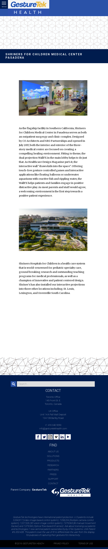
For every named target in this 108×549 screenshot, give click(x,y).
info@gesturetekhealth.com (53, 428)
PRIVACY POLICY (61, 543)
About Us (53, 451)
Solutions (53, 456)
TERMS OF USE (85, 543)
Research (53, 465)
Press (53, 474)
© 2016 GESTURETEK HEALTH (29, 543)
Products (53, 460)
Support (53, 479)
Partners (53, 469)
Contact (53, 483)
